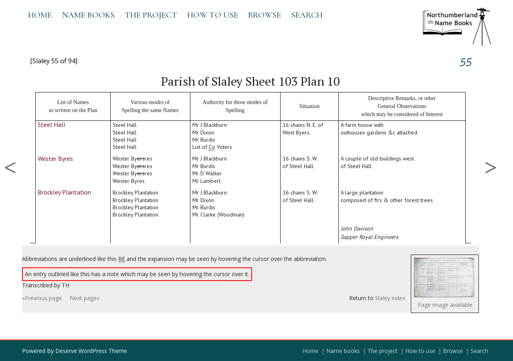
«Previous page (42, 298)
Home (40, 15)
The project (151, 15)
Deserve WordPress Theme (91, 351)
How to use (212, 15)
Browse (264, 15)
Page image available (445, 305)
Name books (88, 15)
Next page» (84, 298)
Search (307, 15)
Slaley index (390, 298)
